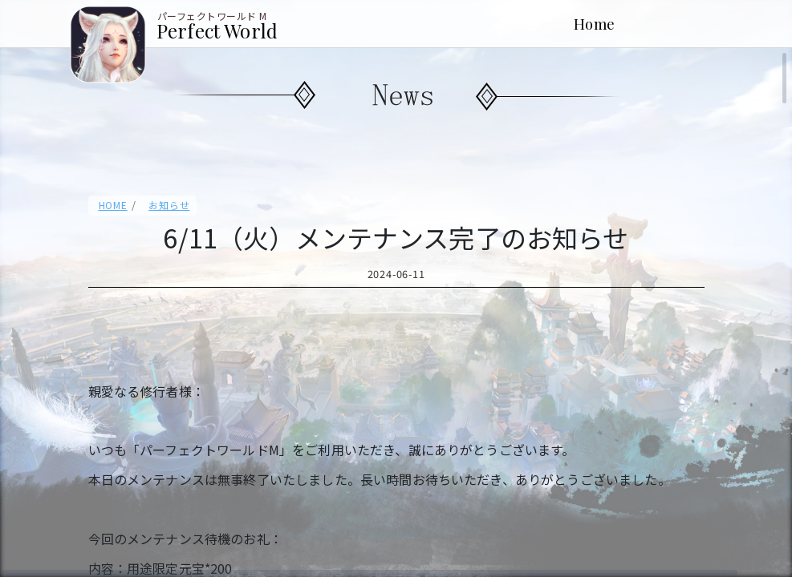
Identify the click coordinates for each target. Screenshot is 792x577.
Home (594, 24)
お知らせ (168, 205)
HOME (113, 205)
